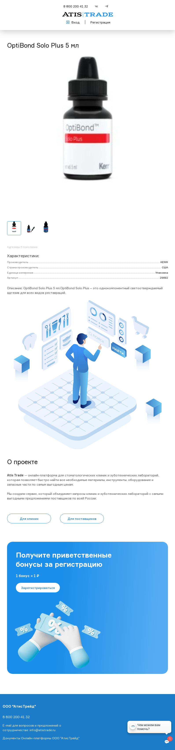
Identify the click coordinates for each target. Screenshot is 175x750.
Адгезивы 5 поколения (22, 247)
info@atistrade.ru (42, 730)
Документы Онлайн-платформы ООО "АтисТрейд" (41, 738)
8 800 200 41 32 (75, 6)
